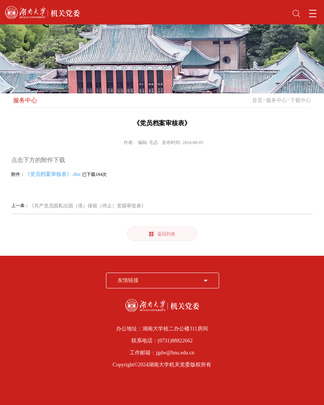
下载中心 (300, 100)
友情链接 (128, 280)
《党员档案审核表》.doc (53, 174)
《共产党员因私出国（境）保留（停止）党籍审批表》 (87, 205)
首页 (257, 100)
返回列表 (162, 234)
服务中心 (25, 100)
